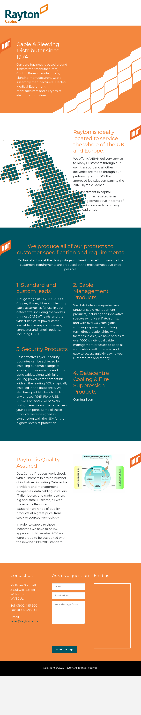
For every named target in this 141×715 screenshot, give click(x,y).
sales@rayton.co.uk (24, 621)
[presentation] (77, 634)
